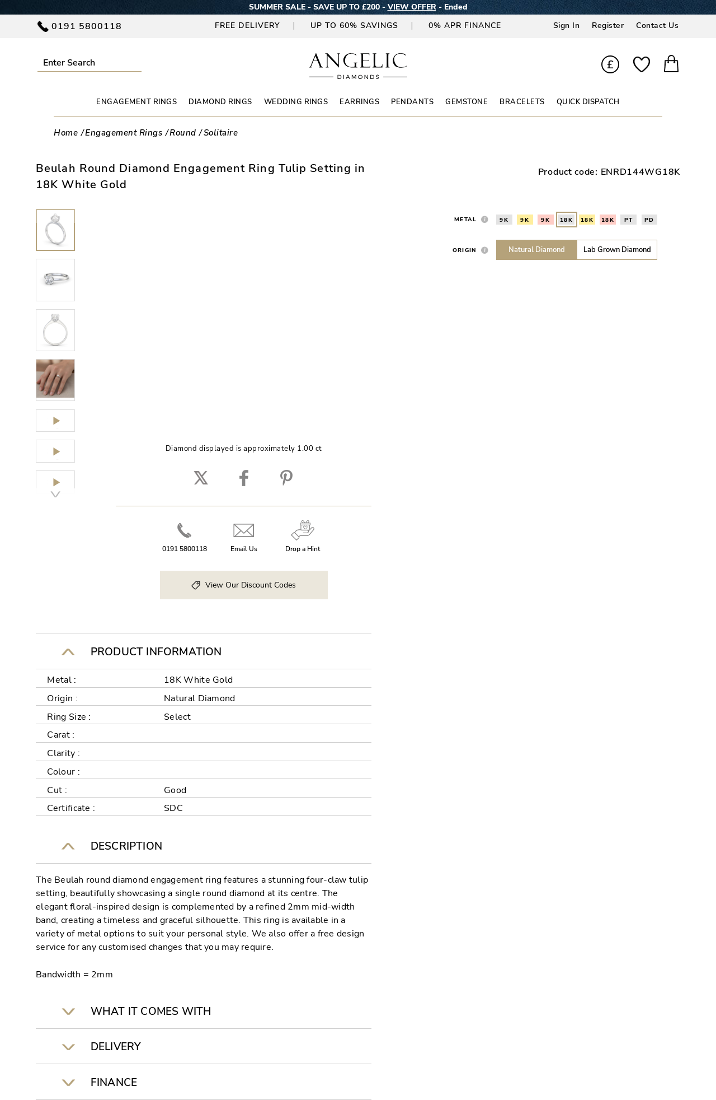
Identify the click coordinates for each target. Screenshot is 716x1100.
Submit (136, 62)
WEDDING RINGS (296, 102)
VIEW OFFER (412, 7)
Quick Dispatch (588, 102)
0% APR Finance (464, 25)
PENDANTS (412, 102)
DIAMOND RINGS (220, 102)
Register (608, 25)
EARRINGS (359, 102)
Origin (465, 250)
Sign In (566, 25)
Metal (465, 219)
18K (566, 220)
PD (649, 220)
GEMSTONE (466, 102)
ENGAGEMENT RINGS (136, 102)
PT (628, 220)
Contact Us (657, 25)
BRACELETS (522, 102)
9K (504, 220)
